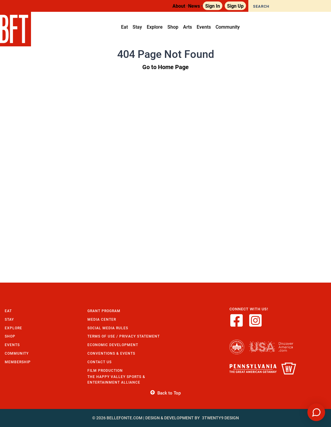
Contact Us (99, 362)
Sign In (212, 6)
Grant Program (103, 311)
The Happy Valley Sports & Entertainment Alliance (116, 379)
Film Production (105, 370)
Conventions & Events (111, 353)
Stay (9, 319)
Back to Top (165, 393)
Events (12, 345)
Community (17, 353)
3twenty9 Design (220, 417)
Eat (8, 311)
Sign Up (235, 6)
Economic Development (112, 345)
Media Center (101, 319)
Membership (18, 362)
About (178, 6)
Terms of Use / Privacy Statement (123, 336)
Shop (10, 336)
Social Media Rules (107, 328)
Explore (13, 328)
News (194, 6)
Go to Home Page (165, 67)
